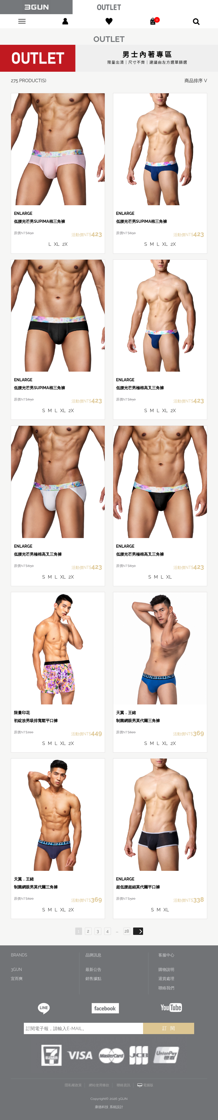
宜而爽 (17, 978)
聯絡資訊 (123, 1085)
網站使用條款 (99, 1085)
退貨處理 (166, 978)
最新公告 (93, 969)
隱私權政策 (73, 1085)
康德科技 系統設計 (109, 1107)
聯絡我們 (166, 988)
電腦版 (148, 1085)
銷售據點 (93, 978)
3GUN (16, 969)
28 (127, 931)
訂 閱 (168, 1028)
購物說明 (166, 969)
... (117, 931)
